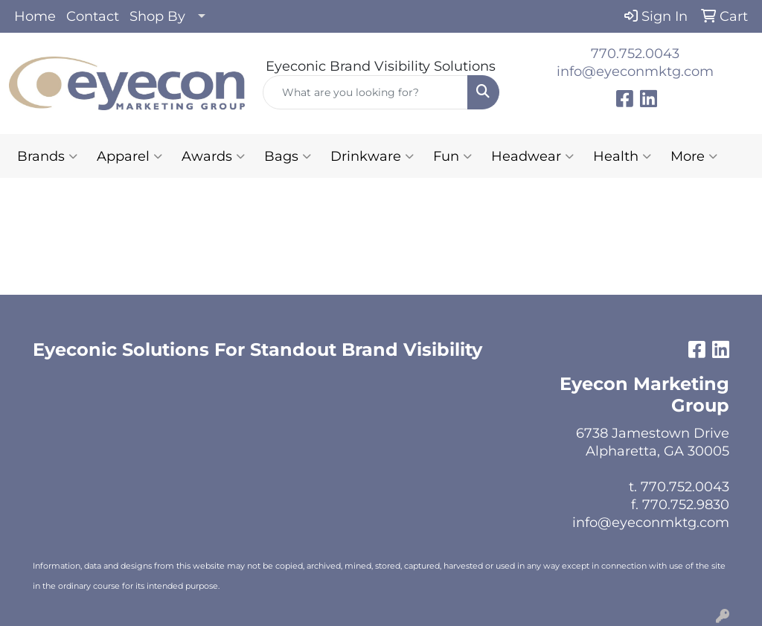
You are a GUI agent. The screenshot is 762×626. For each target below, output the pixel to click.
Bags (287, 156)
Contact (92, 16)
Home (35, 16)
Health (622, 156)
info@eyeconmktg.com (635, 71)
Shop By (157, 16)
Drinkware (372, 156)
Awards (213, 156)
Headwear (532, 156)
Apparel (129, 156)
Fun (452, 156)
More (693, 156)
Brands (47, 156)
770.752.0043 (635, 53)
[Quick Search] (365, 92)
